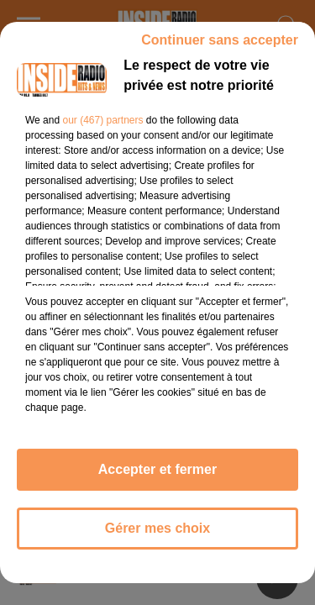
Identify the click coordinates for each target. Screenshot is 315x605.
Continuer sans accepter (219, 40)
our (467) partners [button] (102, 120)
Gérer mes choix (157, 528)
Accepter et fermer (157, 469)
